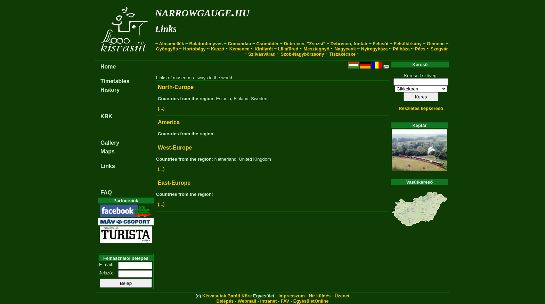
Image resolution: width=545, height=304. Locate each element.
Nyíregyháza (374, 48)
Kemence (239, 48)
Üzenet (342, 295)
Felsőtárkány (408, 43)
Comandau (239, 43)
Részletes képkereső (421, 108)
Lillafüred (288, 48)
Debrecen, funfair (349, 43)
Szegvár (439, 48)
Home (108, 67)
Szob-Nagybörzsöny (302, 54)
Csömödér (267, 43)
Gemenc (436, 43)
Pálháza (401, 48)
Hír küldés (320, 295)
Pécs (420, 48)
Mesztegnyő (316, 48)
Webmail (247, 301)
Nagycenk (345, 48)
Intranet (268, 301)
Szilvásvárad (262, 54)
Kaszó (217, 48)
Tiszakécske (342, 54)
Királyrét (263, 48)
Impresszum (291, 295)
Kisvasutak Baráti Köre (227, 295)
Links (166, 29)
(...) (161, 108)
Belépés (225, 301)
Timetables (114, 81)
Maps (107, 151)
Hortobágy (194, 48)
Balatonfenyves (206, 43)
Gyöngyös (167, 48)
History (110, 90)
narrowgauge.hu (202, 11)
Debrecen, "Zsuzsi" (304, 43)
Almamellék (171, 43)
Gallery (109, 143)
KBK (106, 116)
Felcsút (381, 43)
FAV (285, 301)
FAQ (106, 192)
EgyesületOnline (311, 301)
